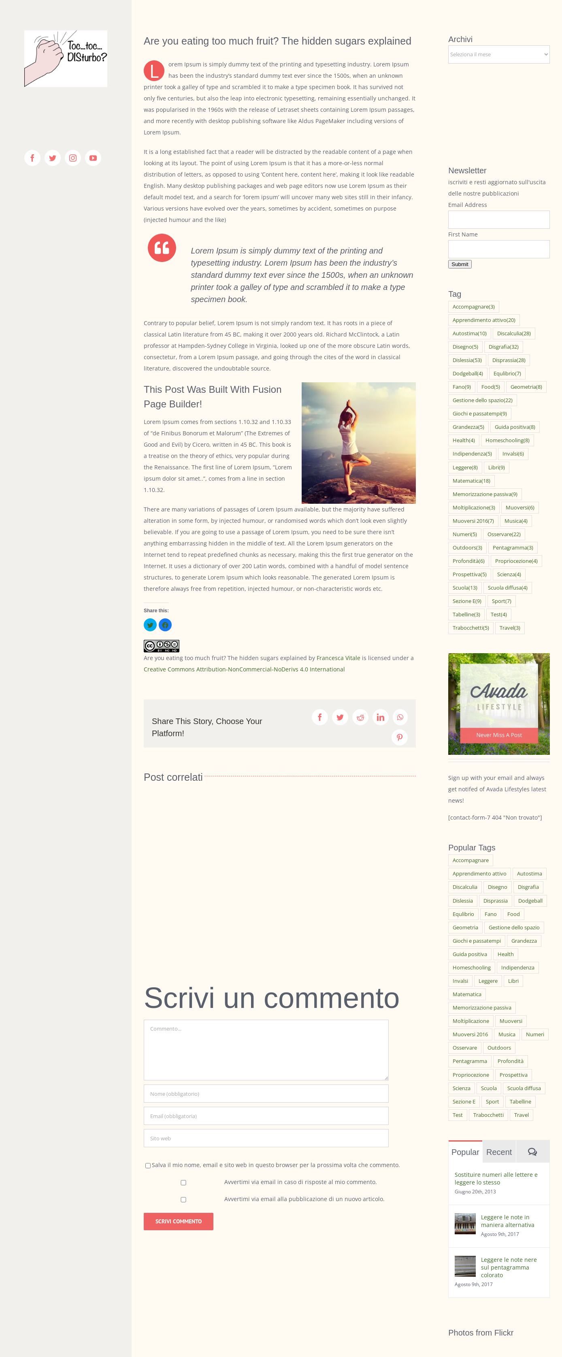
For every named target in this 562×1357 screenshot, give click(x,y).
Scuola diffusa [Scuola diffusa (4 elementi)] (508, 587)
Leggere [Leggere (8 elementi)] (465, 467)
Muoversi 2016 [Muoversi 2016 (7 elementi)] (473, 521)
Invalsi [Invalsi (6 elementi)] (513, 453)
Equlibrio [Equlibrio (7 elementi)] (507, 373)
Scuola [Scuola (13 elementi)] (465, 587)
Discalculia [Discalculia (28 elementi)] (514, 333)
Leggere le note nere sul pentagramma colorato (509, 1267)
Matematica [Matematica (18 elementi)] (471, 480)
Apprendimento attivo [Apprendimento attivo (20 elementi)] (484, 320)
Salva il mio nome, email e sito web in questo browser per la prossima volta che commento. (276, 1165)
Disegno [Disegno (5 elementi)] (465, 346)
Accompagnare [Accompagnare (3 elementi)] (474, 306)
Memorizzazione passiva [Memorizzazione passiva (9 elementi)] (485, 494)
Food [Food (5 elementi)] (490, 386)
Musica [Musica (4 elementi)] (516, 521)
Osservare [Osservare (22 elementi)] (504, 534)
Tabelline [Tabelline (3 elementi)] (466, 614)
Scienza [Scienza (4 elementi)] (509, 574)
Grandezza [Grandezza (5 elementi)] (468, 427)
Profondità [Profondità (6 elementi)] (469, 561)
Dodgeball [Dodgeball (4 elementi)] (468, 373)
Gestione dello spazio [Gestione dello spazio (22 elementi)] (483, 400)
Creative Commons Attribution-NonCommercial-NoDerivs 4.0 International (244, 669)
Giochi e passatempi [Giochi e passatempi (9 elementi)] (480, 413)
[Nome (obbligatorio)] (266, 1093)
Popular (465, 1152)
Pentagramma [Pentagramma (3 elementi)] (513, 547)
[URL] (266, 1138)
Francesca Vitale (338, 658)
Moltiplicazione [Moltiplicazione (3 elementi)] (474, 507)
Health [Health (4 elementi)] (464, 440)
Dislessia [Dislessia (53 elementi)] (467, 360)
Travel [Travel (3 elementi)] (510, 627)
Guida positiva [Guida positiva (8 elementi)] (515, 427)
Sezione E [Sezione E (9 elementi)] (467, 601)
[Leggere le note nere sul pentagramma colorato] (465, 1261)
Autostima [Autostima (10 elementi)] (470, 333)
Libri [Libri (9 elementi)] (496, 467)
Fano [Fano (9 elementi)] (462, 386)
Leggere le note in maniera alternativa (507, 1221)
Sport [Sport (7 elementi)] (501, 601)
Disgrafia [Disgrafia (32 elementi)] (504, 346)
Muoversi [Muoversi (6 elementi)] (520, 507)
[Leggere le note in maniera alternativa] (465, 1219)
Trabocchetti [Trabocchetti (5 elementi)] (471, 627)
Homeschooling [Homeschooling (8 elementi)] (507, 440)
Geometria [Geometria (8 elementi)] (526, 386)
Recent (499, 1152)
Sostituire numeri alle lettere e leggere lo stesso (496, 1178)
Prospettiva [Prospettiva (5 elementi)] (470, 574)
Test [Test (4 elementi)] (499, 614)
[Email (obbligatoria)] (266, 1116)
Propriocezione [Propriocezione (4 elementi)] (516, 561)
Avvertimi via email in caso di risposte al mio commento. (300, 1182)
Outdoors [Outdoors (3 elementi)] (467, 547)
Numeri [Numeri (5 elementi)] (465, 534)
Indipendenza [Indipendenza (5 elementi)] (472, 453)
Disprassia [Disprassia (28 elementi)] (509, 360)
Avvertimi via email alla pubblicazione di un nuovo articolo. (304, 1199)
